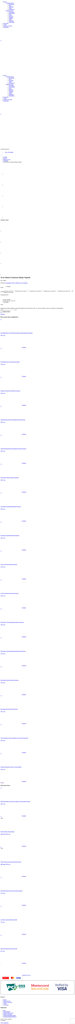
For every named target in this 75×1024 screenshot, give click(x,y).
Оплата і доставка (7, 1014)
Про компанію (6, 1011)
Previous (3, 220)
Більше (2, 782)
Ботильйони (12, 13)
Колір (2, 287)
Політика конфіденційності (9, 1016)
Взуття (5, 1)
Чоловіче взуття (10, 3)
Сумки (5, 24)
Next (7, 220)
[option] (8, 287)
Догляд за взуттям (7, 25)
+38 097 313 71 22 (26, 975)
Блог (4, 1010)
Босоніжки (11, 4)
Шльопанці (11, 9)
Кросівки (11, 6)
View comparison (4, 1022)
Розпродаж (6, 27)
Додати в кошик (5, 311)
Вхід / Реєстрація (8, 152)
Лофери (11, 18)
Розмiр (2, 291)
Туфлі (10, 8)
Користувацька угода (8, 1012)
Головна (5, 157)
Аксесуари (5, 23)
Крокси (11, 15)
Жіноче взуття (9, 10)
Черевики (11, 20)
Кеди (10, 5)
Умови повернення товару (9, 1015)
